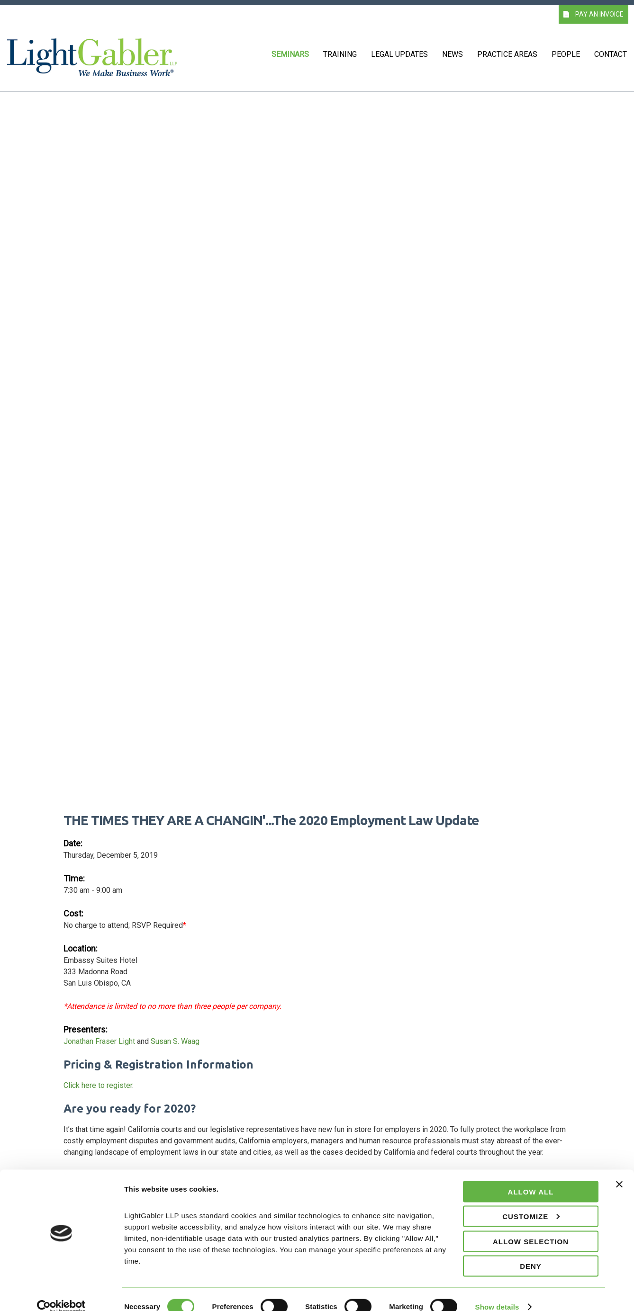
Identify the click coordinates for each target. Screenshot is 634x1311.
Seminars (290, 54)
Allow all (531, 1177)
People (566, 54)
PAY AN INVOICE (593, 14)
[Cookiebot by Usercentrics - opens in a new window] (61, 1292)
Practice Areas (507, 54)
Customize (531, 1202)
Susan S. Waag (175, 1041)
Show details (497, 1292)
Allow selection (531, 1227)
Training (340, 54)
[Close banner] (619, 1176)
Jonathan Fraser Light (99, 1041)
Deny (531, 1252)
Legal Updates (399, 54)
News (452, 54)
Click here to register (97, 1085)
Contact (610, 54)
